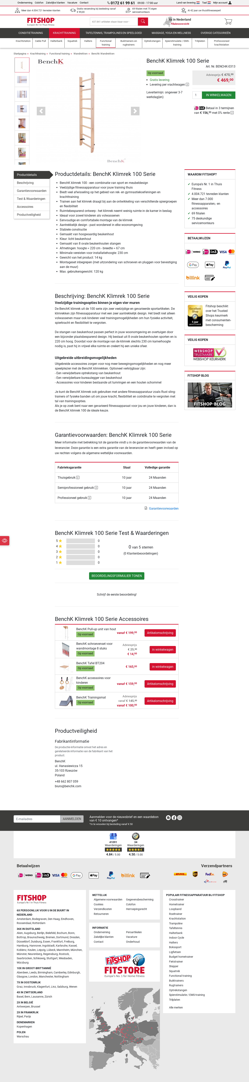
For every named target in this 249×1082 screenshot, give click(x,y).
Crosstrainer (176, 899)
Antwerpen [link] (23, 1006)
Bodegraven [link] (39, 919)
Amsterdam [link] (24, 919)
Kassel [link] (73, 945)
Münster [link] (22, 954)
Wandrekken (81, 56)
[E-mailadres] (37, 819)
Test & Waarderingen (31, 202)
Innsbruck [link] (30, 986)
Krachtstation (177, 918)
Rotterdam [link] (38, 923)
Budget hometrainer (181, 956)
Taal (206, 2)
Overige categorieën (216, 36)
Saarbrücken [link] (24, 958)
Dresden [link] (75, 937)
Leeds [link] (33, 972)
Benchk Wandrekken (102, 56)
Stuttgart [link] (52, 958)
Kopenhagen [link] (24, 1026)
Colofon (39, 2)
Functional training (59, 56)
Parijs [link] (27, 1016)
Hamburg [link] (22, 945)
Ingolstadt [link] (48, 945)
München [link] (76, 950)
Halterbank (175, 933)
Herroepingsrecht (136, 909)
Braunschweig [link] (36, 937)
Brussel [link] (35, 1006)
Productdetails (27, 178)
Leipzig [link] (41, 950)
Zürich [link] (48, 996)
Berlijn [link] (40, 933)
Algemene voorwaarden (108, 899)
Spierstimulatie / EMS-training (187, 995)
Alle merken (176, 1007)
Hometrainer (176, 904)
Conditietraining (30, 36)
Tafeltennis (175, 928)
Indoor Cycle (176, 937)
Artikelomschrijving (160, 635)
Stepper (173, 966)
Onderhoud (133, 941)
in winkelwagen (218, 98)
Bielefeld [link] (51, 933)
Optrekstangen (178, 990)
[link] (193, 255)
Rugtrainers (176, 985)
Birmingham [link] (45, 972)
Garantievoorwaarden (31, 194)
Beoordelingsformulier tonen (117, 579)
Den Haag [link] (54, 919)
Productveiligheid (29, 217)
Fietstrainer (176, 961)
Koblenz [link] (21, 950)
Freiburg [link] (69, 941)
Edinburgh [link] (74, 972)
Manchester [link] (46, 976)
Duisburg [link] (36, 941)
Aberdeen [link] (22, 972)
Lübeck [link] (51, 950)
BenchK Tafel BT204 (90, 666)
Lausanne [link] (37, 996)
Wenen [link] (73, 986)
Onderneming (25, 2)
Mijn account (222, 2)
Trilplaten (174, 999)
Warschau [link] (23, 1036)
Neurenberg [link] (35, 954)
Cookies (98, 904)
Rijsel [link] (20, 1016)
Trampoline (175, 923)
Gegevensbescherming (139, 899)
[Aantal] (197, 98)
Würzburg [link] (23, 962)
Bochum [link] (62, 933)
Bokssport (175, 947)
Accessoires (25, 209)
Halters (173, 942)
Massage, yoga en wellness (171, 36)
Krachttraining (64, 36)
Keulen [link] (32, 950)
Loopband (175, 909)
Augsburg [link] (30, 933)
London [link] (33, 976)
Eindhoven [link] (67, 919)
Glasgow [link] (22, 976)
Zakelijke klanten (55, 2)
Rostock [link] (64, 954)
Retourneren (101, 914)
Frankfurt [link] (57, 941)
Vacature (72, 2)
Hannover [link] (35, 945)
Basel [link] (20, 996)
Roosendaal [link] (24, 923)
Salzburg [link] (62, 986)
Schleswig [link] (39, 958)
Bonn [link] (71, 933)
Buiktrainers (176, 980)
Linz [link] (53, 986)
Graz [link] (20, 986)
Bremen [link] (50, 937)
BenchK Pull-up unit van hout (96, 632)
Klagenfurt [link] (43, 986)
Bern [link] (27, 996)
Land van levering (188, 2)
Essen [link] (46, 941)
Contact (84, 2)
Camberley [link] (60, 972)
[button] (41, 114)
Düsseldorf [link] (23, 941)
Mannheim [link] (63, 950)
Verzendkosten (103, 909)
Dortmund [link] (62, 937)
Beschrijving (25, 186)
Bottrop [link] (21, 937)
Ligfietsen (175, 952)
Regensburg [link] (50, 954)
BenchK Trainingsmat (91, 700)
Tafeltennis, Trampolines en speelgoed (114, 36)
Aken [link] (20, 933)
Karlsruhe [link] (62, 945)
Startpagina (20, 56)
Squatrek (174, 971)
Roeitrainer (175, 914)
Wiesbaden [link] (65, 958)
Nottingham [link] (61, 976)
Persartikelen (134, 932)
